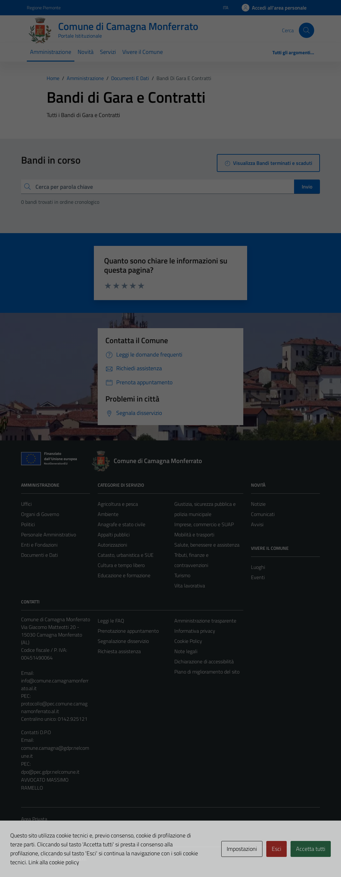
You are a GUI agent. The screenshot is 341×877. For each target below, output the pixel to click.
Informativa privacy (194, 631)
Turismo (182, 575)
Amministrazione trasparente (205, 620)
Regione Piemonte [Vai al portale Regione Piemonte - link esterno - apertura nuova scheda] (44, 7)
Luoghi (258, 567)
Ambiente (108, 514)
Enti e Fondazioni (39, 545)
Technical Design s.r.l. (64, 858)
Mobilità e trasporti (194, 534)
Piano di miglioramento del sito (206, 671)
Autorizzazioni (112, 545)
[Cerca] (306, 30)
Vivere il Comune (142, 52)
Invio (307, 186)
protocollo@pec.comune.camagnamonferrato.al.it (54, 707)
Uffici (26, 504)
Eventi (258, 577)
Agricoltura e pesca (118, 504)
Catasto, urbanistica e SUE (126, 555)
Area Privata (34, 819)
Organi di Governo (40, 514)
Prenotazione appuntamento (128, 631)
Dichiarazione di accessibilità (204, 661)
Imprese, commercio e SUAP (204, 524)
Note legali (185, 651)
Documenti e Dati (39, 555)
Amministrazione (50, 52)
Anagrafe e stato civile (121, 524)
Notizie (258, 504)
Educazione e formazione (124, 575)
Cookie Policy (188, 641)
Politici (28, 524)
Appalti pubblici (114, 534)
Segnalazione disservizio (123, 641)
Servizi (108, 52)
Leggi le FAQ (111, 620)
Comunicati (263, 514)
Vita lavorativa (189, 585)
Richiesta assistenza (119, 651)
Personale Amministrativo (48, 534)
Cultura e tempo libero (121, 565)
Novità (86, 52)
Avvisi (257, 524)
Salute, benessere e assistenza (206, 545)
